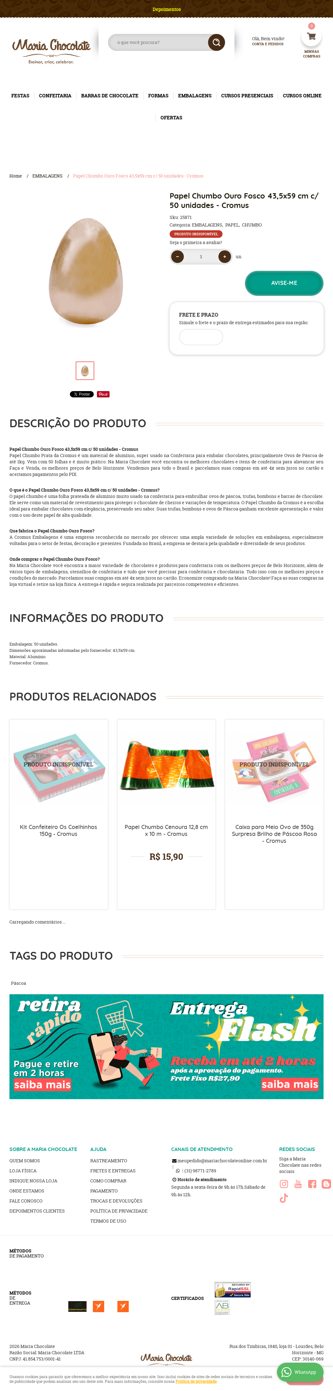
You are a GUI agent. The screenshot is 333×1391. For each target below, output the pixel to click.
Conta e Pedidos (262, 44)
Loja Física (23, 1171)
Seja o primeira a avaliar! (196, 242)
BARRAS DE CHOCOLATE (109, 95)
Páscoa (18, 983)
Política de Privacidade (119, 1211)
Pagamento (104, 1191)
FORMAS (158, 95)
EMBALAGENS (195, 95)
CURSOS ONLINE (302, 95)
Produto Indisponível (58, 768)
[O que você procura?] (216, 42)
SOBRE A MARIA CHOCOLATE (43, 1149)
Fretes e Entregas (113, 1171)
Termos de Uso (108, 1221)
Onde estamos (26, 1191)
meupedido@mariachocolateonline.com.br (222, 1161)
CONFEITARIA (55, 95)
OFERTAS (171, 117)
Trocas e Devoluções (116, 1201)
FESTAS (20, 95)
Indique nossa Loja (33, 1181)
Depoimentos (167, 9)
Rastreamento (108, 1161)
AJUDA (98, 1149)
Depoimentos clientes (37, 1211)
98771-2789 (200, 1171)
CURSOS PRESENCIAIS (247, 95)
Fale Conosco (25, 1201)
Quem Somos (24, 1161)
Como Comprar (108, 1181)
